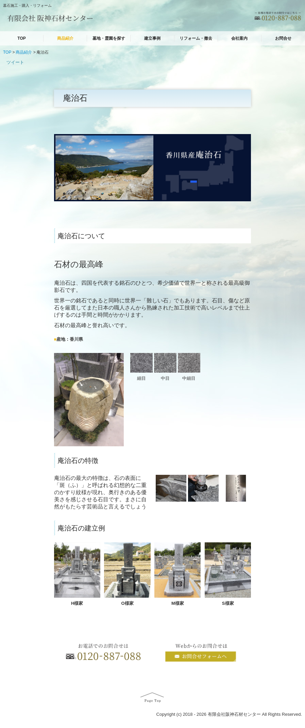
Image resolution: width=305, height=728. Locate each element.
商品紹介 (65, 38)
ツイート (15, 62)
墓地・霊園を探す (108, 38)
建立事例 (152, 38)
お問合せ (283, 38)
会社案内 (239, 38)
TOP (21, 38)
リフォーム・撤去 (196, 38)
